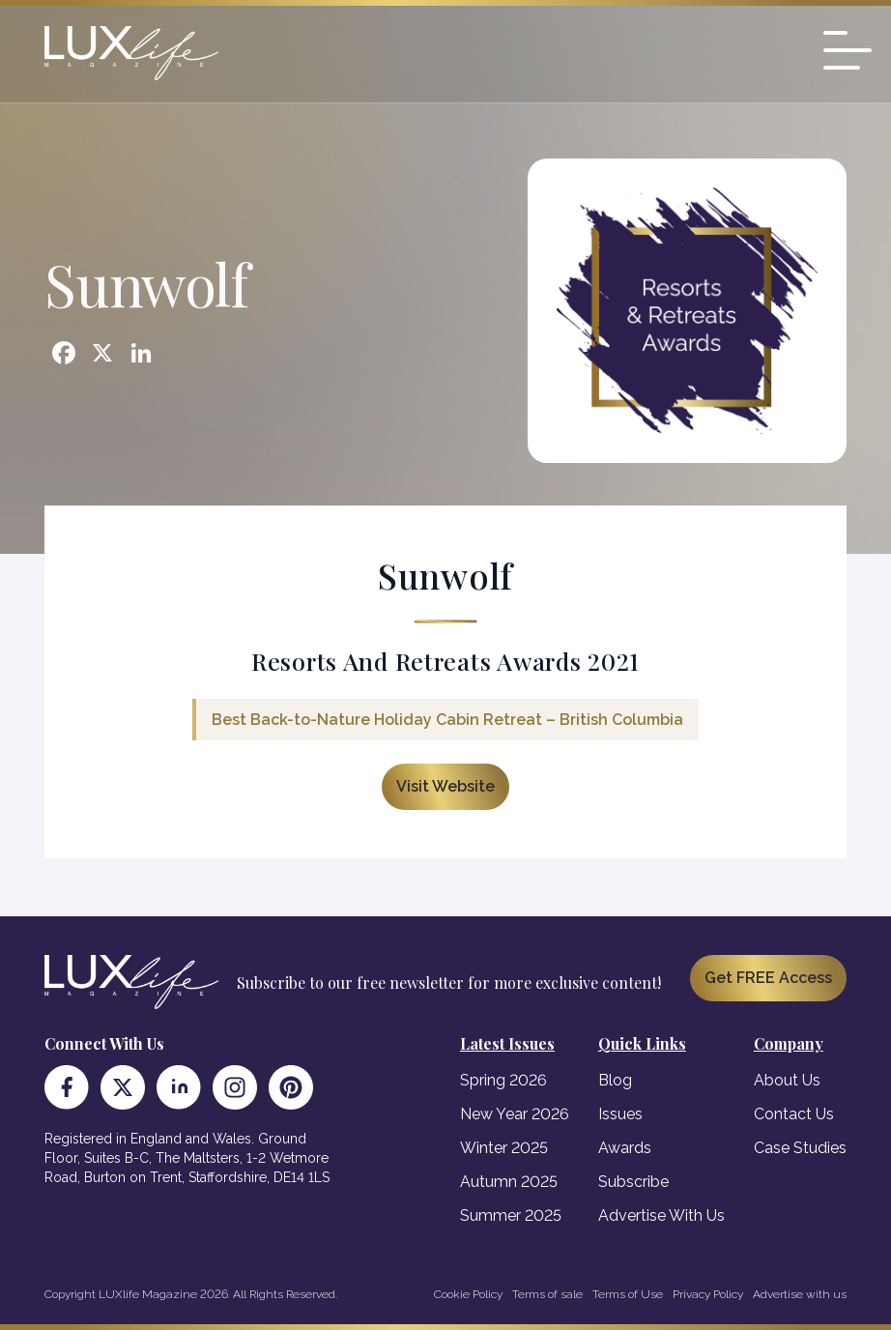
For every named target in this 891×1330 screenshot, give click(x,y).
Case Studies (800, 1148)
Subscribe (633, 1181)
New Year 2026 (514, 1114)
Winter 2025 (504, 1148)
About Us (787, 1080)
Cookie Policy (468, 1294)
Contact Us (794, 1114)
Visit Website (445, 786)
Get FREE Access (768, 978)
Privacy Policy (708, 1294)
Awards (624, 1148)
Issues (620, 1114)
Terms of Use (627, 1294)
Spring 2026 (503, 1080)
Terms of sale (547, 1294)
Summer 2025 (510, 1215)
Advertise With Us (661, 1215)
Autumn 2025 (509, 1181)
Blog (615, 1080)
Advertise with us (800, 1294)
